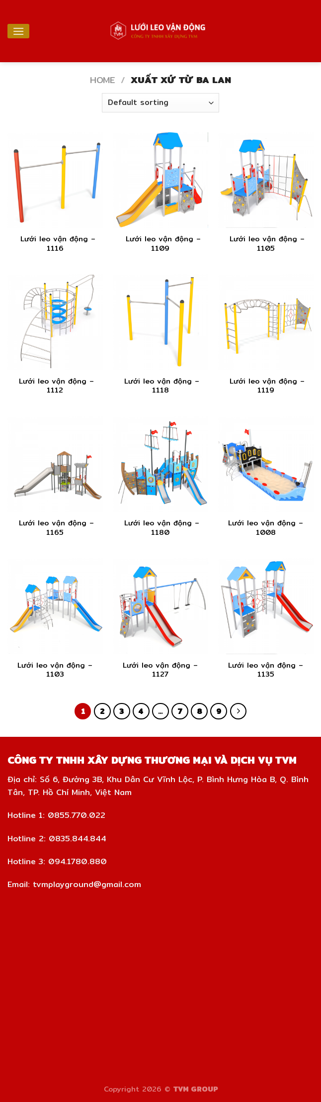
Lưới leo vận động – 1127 (160, 670)
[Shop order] (160, 102)
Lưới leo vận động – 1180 (160, 527)
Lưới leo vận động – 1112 (55, 386)
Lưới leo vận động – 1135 (265, 670)
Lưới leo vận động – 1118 (160, 386)
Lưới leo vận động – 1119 (266, 386)
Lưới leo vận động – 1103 (54, 670)
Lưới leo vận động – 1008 (265, 527)
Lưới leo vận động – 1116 (54, 243)
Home (102, 80)
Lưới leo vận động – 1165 (55, 527)
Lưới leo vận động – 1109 (160, 243)
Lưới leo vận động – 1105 (266, 243)
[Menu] (18, 31)
